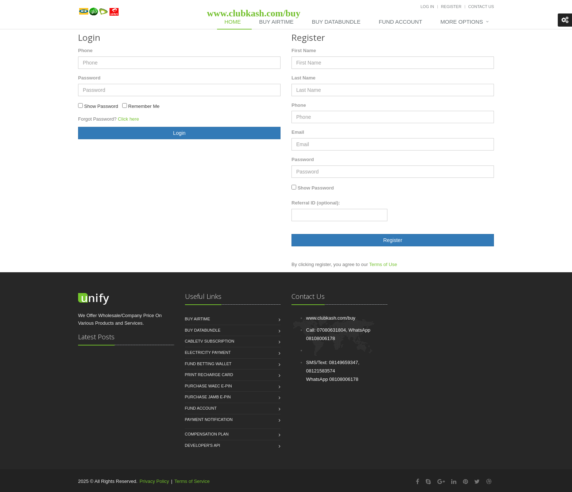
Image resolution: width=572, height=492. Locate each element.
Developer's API (202, 445)
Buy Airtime (276, 22)
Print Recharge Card (209, 374)
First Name (303, 50)
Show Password (316, 188)
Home (232, 22)
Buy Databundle (203, 330)
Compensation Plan (207, 434)
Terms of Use (383, 264)
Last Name (303, 78)
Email (297, 132)
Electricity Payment (208, 352)
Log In (427, 6)
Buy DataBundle (336, 22)
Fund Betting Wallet (208, 364)
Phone (85, 50)
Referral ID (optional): (315, 203)
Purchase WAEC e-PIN (208, 386)
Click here (128, 119)
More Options (461, 22)
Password (89, 78)
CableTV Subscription (210, 341)
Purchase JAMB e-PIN (208, 397)
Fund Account (400, 22)
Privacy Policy (154, 481)
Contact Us (481, 6)
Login (179, 133)
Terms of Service (192, 481)
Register (451, 6)
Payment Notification (209, 419)
